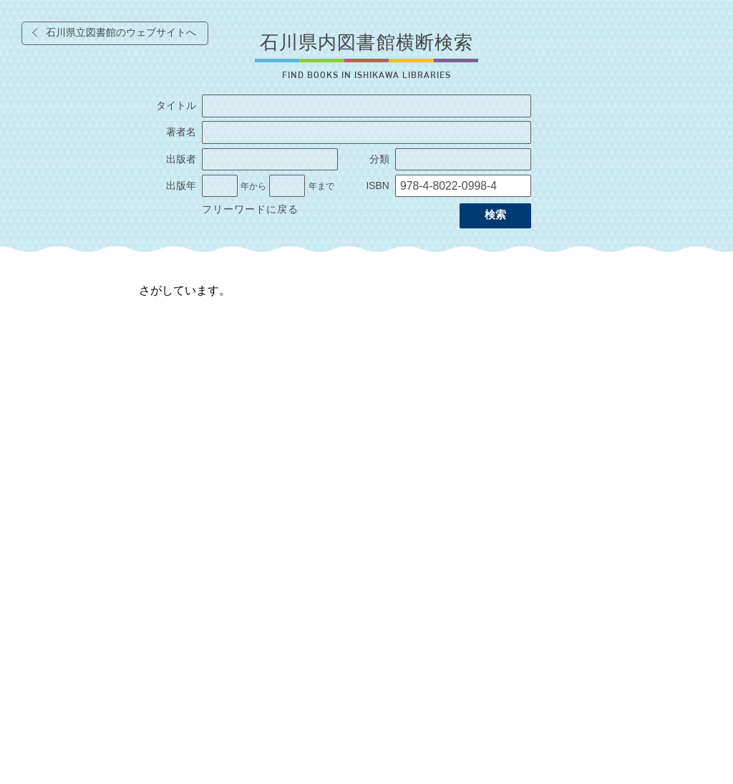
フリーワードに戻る (250, 209)
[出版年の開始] (220, 186)
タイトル (176, 105)
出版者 (181, 159)
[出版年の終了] (287, 186)
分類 (379, 159)
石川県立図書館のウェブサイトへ (121, 32)
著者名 (181, 132)
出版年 (181, 185)
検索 (495, 215)
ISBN (377, 185)
